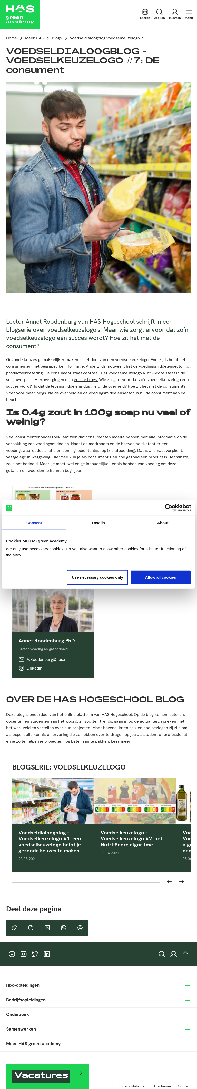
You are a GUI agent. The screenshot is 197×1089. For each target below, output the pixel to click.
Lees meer (121, 741)
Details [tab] (98, 522)
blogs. (92, 379)
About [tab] (163, 522)
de (57, 393)
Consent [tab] (34, 522)
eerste (80, 379)
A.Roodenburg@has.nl (47, 659)
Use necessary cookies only (97, 577)
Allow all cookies (160, 577)
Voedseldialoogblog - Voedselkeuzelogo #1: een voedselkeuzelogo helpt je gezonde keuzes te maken (49, 841)
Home (11, 38)
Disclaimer (163, 1086)
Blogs (57, 38)
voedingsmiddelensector (111, 393)
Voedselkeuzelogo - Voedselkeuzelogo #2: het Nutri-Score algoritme (131, 838)
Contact (184, 1086)
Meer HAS (34, 38)
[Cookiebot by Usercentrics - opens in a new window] (168, 508)
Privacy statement (133, 1086)
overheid (68, 393)
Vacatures (41, 1076)
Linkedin (34, 668)
